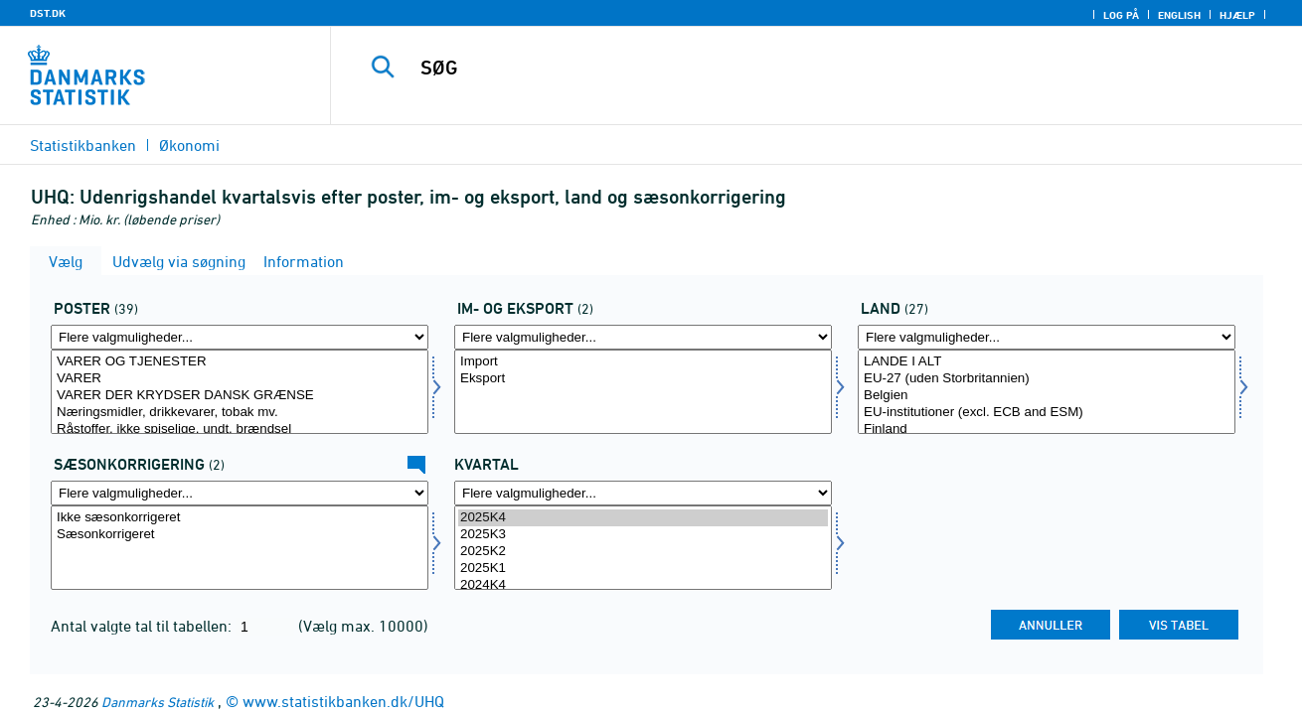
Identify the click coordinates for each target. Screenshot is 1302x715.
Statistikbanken (83, 145)
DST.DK (48, 13)
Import (643, 362)
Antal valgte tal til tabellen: (143, 626)
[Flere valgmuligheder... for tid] (643, 493)
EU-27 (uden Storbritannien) (1046, 378)
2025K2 (643, 551)
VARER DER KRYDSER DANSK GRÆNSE (239, 395)
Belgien (1046, 395)
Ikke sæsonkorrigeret (239, 517)
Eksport (643, 378)
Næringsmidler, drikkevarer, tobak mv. (239, 412)
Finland (1046, 429)
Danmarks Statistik (157, 701)
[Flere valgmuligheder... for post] (239, 337)
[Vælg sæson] (239, 547)
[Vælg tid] (643, 547)
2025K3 (643, 534)
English (1179, 15)
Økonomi (189, 145)
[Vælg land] (1046, 392)
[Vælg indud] (643, 392)
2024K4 (643, 585)
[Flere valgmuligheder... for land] (1046, 337)
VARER (239, 378)
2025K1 (643, 568)
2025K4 (643, 517)
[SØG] (795, 67)
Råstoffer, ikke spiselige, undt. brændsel (239, 429)
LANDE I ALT (1046, 362)
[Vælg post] (239, 392)
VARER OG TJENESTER (239, 362)
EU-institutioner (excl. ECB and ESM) (1046, 412)
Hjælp (1237, 15)
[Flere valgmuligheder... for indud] (643, 337)
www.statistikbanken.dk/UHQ (343, 701)
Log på (1121, 15)
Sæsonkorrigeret (239, 534)
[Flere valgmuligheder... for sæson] (239, 493)
